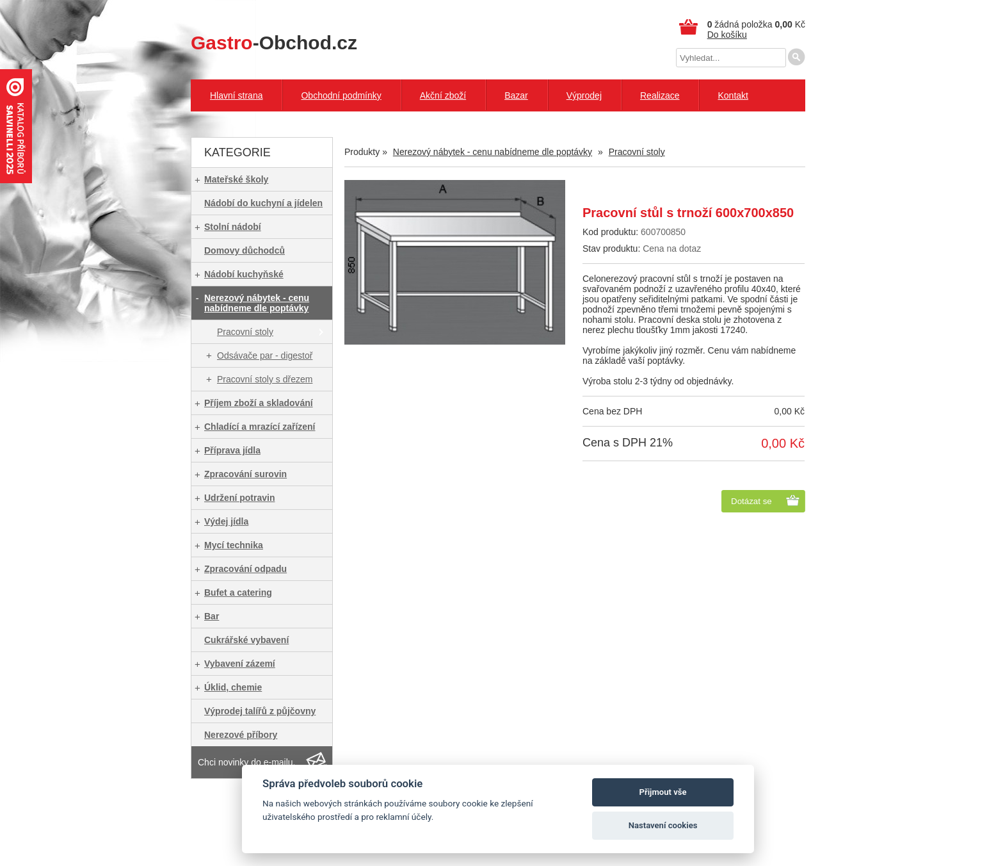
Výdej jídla (226, 521)
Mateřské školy (236, 179)
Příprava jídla (232, 450)
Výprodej (584, 95)
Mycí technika (233, 545)
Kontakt (733, 95)
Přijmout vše (663, 792)
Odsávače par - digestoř (264, 355)
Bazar (516, 95)
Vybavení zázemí (239, 663)
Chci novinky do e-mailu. (247, 762)
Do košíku (727, 34)
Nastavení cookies (663, 825)
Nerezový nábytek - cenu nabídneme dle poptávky (256, 303)
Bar (211, 616)
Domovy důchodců (244, 250)
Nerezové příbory (240, 735)
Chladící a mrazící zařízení (260, 426)
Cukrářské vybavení (246, 640)
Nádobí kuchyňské (244, 274)
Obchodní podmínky (341, 95)
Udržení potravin (239, 498)
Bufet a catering (238, 592)
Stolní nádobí (232, 227)
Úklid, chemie (233, 687)
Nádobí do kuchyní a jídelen (263, 203)
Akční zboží (443, 95)
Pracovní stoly (245, 332)
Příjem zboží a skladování (258, 403)
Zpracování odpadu (245, 569)
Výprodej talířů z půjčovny (260, 711)
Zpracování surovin (245, 474)
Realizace (659, 95)
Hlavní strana (236, 95)
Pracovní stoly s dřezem (264, 379)
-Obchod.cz (274, 43)
